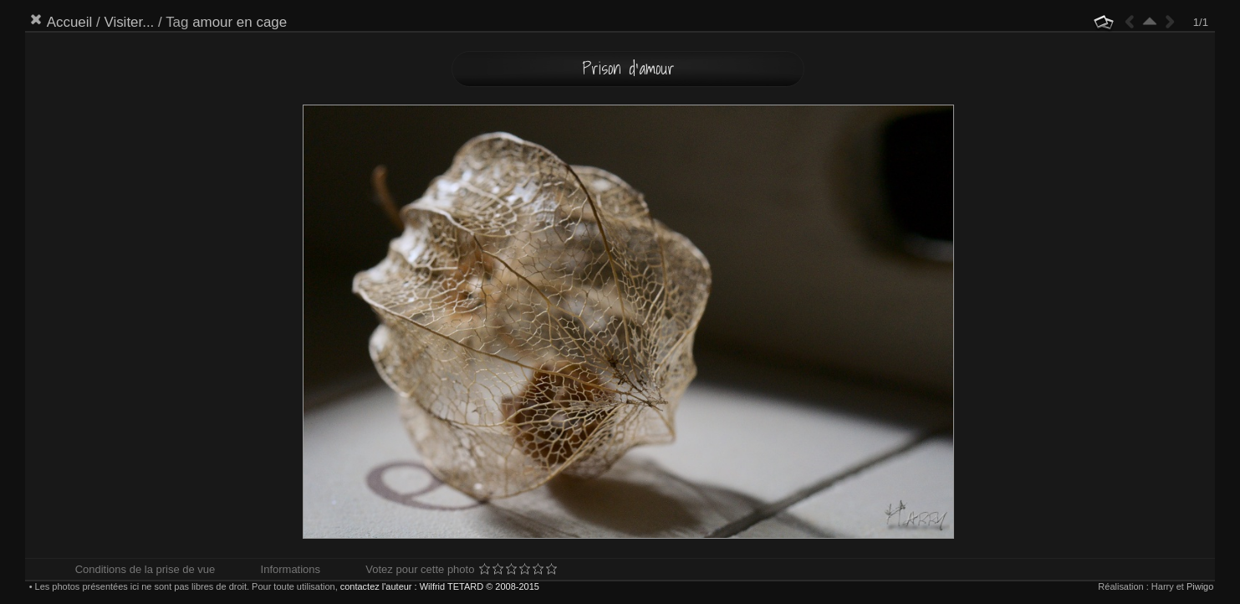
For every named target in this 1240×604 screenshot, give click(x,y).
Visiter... (129, 22)
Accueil (70, 22)
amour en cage (239, 22)
